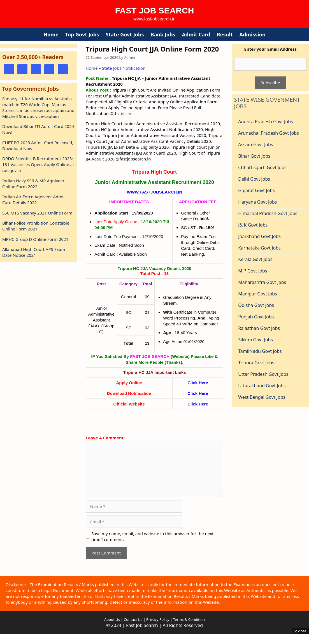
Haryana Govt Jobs (257, 202)
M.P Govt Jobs (252, 271)
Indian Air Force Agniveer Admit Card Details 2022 (33, 199)
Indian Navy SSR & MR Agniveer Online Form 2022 (33, 183)
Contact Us (133, 619)
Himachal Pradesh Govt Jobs (267, 213)
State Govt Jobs (125, 34)
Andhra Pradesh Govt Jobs (265, 121)
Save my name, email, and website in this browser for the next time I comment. (152, 536)
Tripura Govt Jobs (256, 363)
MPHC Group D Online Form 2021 (35, 239)
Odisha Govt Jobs (256, 305)
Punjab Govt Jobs (256, 317)
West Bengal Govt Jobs (261, 397)
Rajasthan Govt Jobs (259, 328)
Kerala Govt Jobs (255, 259)
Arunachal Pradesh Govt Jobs (268, 133)
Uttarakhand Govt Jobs (261, 386)
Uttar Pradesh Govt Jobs (263, 374)
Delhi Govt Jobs (254, 179)
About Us (112, 619)
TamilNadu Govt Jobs (260, 351)
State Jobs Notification (123, 68)
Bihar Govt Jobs (254, 156)
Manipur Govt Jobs (257, 294)
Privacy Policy (157, 619)
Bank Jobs (162, 34)
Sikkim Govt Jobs (255, 340)
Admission (253, 34)
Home (50, 34)
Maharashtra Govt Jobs (262, 282)
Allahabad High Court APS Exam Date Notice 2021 (33, 252)
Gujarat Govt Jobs (256, 190)
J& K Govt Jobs (253, 225)
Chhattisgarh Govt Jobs (262, 167)
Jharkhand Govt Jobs (259, 236)
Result (225, 34)
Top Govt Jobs (82, 34)
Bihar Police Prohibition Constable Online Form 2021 (35, 226)
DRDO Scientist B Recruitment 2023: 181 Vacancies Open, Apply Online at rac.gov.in (38, 164)
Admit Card (196, 34)
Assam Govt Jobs (255, 144)
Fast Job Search (154, 10)
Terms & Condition (189, 619)
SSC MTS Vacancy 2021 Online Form (37, 213)
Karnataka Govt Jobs (259, 248)
